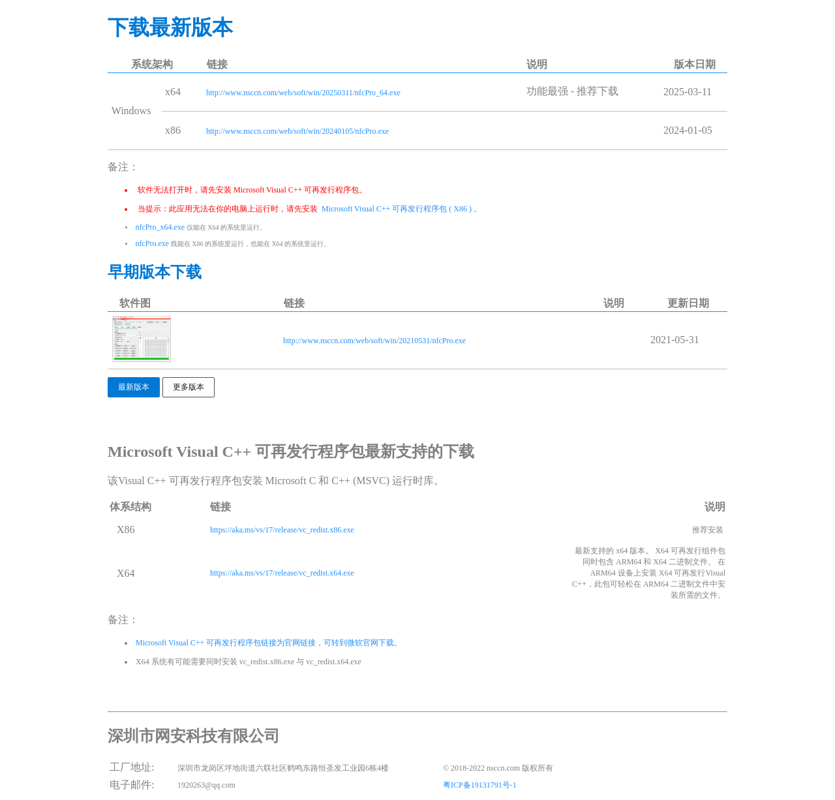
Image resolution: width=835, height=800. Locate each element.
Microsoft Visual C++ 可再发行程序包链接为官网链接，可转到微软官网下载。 (268, 642)
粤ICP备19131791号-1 (480, 785)
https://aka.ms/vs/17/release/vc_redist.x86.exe (282, 529)
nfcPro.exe (153, 243)
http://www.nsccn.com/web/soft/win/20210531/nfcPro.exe (374, 340)
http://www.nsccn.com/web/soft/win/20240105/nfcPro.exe (297, 131)
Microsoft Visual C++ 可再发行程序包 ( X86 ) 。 (400, 208)
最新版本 (133, 387)
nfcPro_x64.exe (160, 227)
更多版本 (188, 387)
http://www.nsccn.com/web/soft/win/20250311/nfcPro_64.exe (303, 92)
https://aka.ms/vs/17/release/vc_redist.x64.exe (282, 572)
